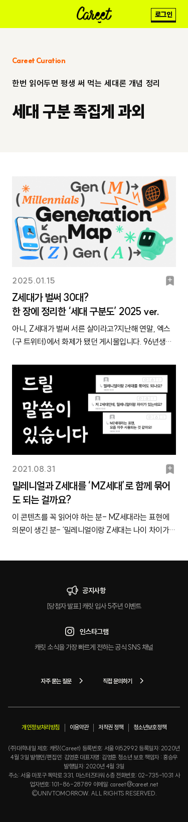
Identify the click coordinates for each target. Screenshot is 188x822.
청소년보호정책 (149, 727)
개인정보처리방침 (40, 727)
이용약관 (79, 727)
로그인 (163, 14)
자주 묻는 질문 (63, 681)
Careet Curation (38, 60)
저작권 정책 (110, 727)
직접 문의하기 (125, 681)
